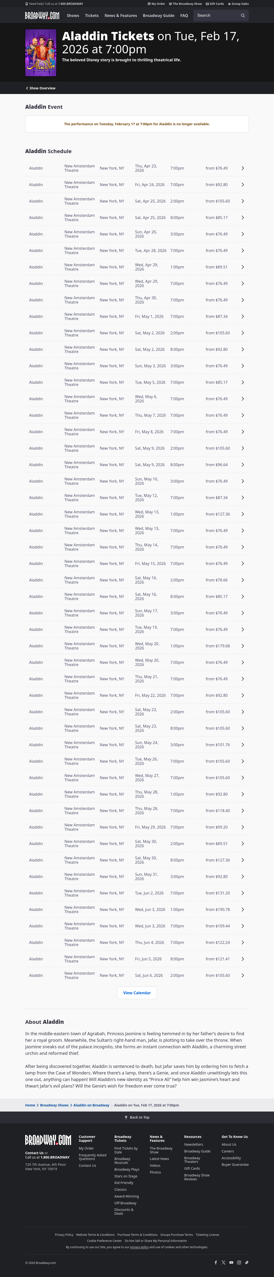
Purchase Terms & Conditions (138, 1235)
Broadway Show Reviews (197, 1177)
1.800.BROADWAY (54, 4)
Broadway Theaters (192, 1160)
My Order (156, 4)
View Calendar (137, 992)
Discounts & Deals (124, 1211)
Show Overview (40, 88)
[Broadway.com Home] (42, 15)
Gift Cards (215, 4)
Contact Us (34, 1153)
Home (30, 1105)
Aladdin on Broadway (89, 1105)
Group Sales (238, 4)
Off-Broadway (125, 1203)
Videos (155, 1165)
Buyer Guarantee (235, 1164)
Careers (228, 1151)
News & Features (121, 15)
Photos (155, 1172)
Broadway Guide (158, 15)
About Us (229, 1144)
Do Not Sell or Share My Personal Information (156, 1241)
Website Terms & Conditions (95, 1235)
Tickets (92, 15)
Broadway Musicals (122, 1160)
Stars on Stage (125, 1176)
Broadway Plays (126, 1169)
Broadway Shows (52, 1105)
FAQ (184, 15)
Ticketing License (207, 1235)
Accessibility (231, 1158)
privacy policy (139, 1247)
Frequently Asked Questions (92, 1157)
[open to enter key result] (243, 15)
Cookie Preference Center (104, 1241)
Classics (120, 1189)
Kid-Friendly (123, 1182)
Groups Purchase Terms (177, 1235)
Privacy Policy (64, 1235)
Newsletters (193, 1144)
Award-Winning (126, 1196)
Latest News (159, 1158)
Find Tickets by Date (126, 1150)
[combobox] (221, 15)
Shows (73, 15)
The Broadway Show (185, 4)
